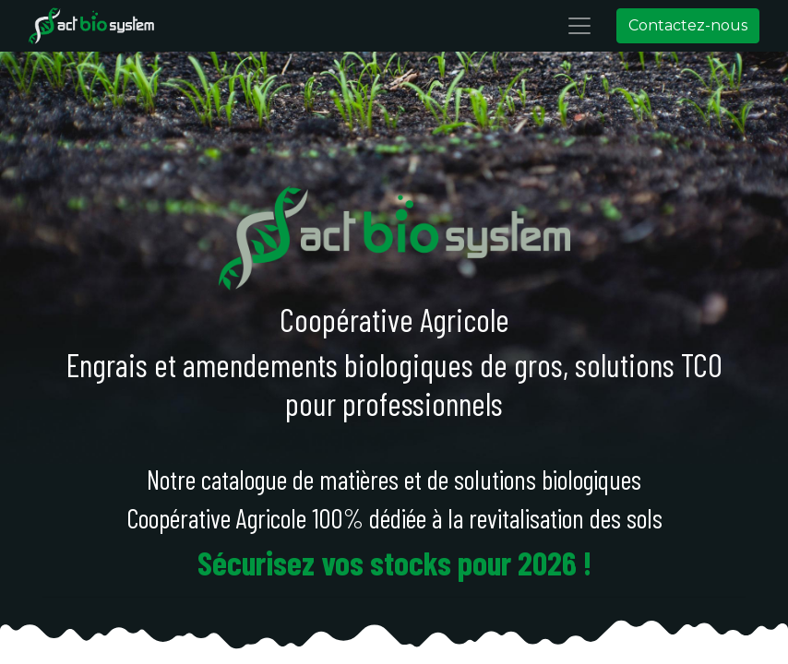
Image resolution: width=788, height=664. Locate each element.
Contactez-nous (687, 25)
